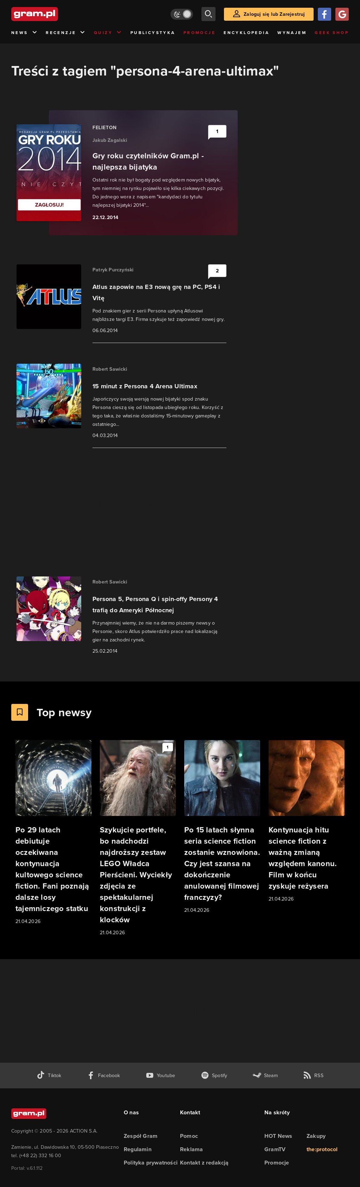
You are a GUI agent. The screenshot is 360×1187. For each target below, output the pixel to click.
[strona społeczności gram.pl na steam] (265, 1075)
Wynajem (292, 32)
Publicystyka (152, 32)
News (24, 32)
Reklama (191, 1149)
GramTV (274, 1149)
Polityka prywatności (151, 1163)
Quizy (108, 32)
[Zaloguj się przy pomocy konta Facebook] (324, 14)
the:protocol (322, 1149)
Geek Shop (332, 32)
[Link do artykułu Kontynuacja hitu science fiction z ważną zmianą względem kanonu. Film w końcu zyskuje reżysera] (306, 821)
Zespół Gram (141, 1136)
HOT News (278, 1136)
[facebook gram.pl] (103, 1075)
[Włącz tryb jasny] (182, 14)
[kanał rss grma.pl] (313, 1075)
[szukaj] (208, 14)
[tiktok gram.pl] (49, 1075)
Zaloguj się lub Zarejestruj (274, 14)
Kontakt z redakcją (204, 1163)
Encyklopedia (246, 32)
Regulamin (138, 1149)
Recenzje (66, 32)
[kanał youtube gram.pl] (160, 1075)
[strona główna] (52, 14)
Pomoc (189, 1136)
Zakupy (316, 1136)
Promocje (200, 32)
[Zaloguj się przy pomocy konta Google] (342, 14)
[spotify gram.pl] (214, 1075)
